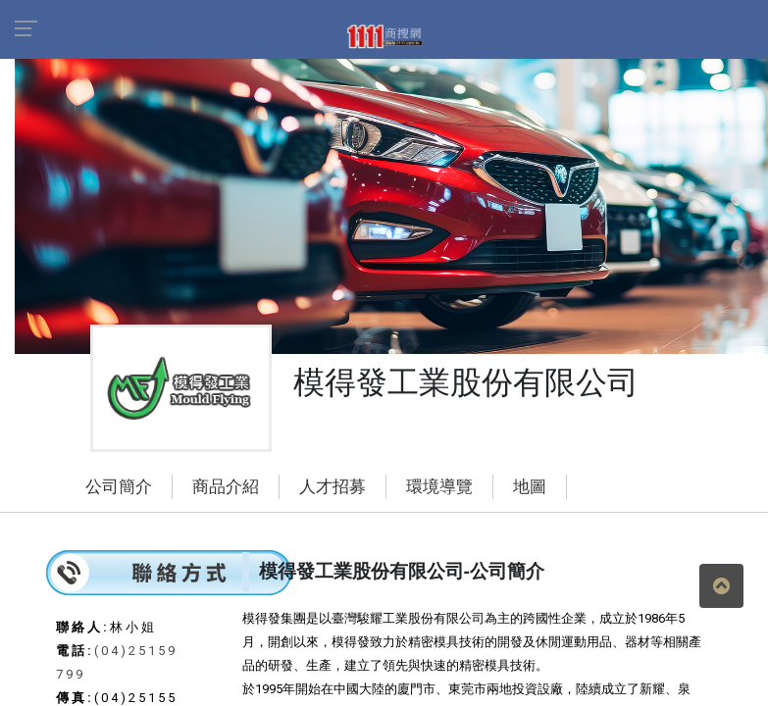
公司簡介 (118, 487)
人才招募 (332, 487)
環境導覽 (439, 487)
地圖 (529, 487)
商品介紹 (225, 487)
